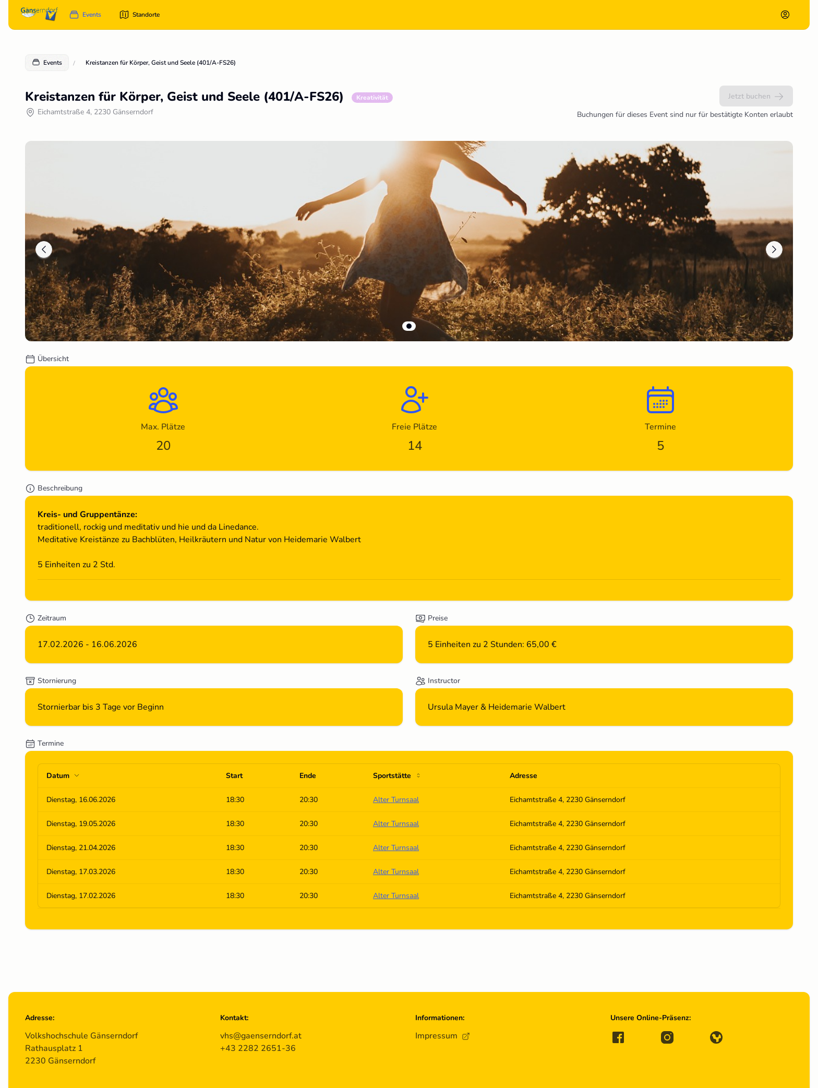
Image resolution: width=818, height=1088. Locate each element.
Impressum (442, 1036)
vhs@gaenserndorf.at (261, 1036)
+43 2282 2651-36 (258, 1048)
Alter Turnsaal (396, 800)
